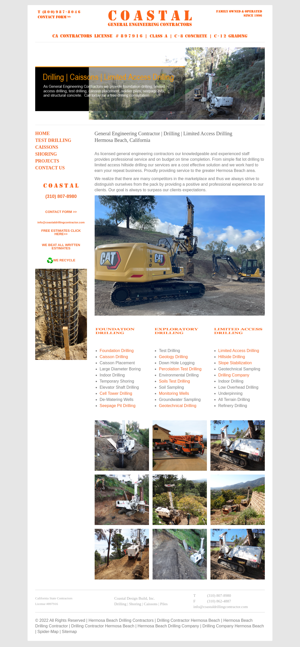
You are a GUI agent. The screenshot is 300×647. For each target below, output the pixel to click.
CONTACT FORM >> (61, 211)
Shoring (46, 154)
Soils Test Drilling (174, 381)
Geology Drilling (173, 357)
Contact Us (50, 167)
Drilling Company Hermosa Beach (233, 626)
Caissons (46, 147)
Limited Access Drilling (238, 350)
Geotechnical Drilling (177, 405)
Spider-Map (48, 631)
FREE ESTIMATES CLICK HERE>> (61, 232)
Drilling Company (233, 375)
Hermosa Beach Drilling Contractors (121, 620)
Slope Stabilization (235, 363)
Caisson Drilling (114, 357)
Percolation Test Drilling (180, 369)
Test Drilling (53, 140)
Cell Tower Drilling (116, 393)
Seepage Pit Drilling (118, 405)
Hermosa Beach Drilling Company (168, 626)
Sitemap (69, 631)
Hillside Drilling (231, 357)
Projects (47, 161)
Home (42, 133)
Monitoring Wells (174, 393)
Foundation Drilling (117, 350)
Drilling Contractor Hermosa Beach (188, 620)
